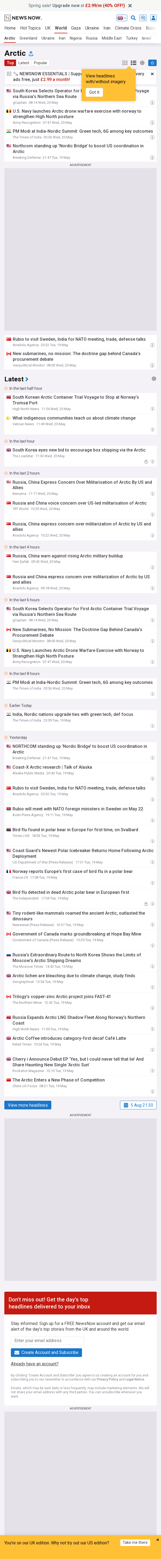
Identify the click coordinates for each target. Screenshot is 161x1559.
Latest (23, 63)
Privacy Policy (107, 1379)
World (61, 28)
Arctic (9, 38)
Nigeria (76, 38)
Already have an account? (35, 1363)
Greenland (28, 38)
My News (68, 1554)
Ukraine (92, 28)
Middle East (112, 38)
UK (47, 28)
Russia (91, 38)
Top (10, 63)
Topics (93, 1554)
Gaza (76, 28)
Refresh (118, 1554)
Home (10, 28)
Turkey (132, 38)
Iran (107, 28)
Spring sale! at (77, 5)
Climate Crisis (128, 28)
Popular (40, 63)
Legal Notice (134, 1379)
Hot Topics (30, 28)
